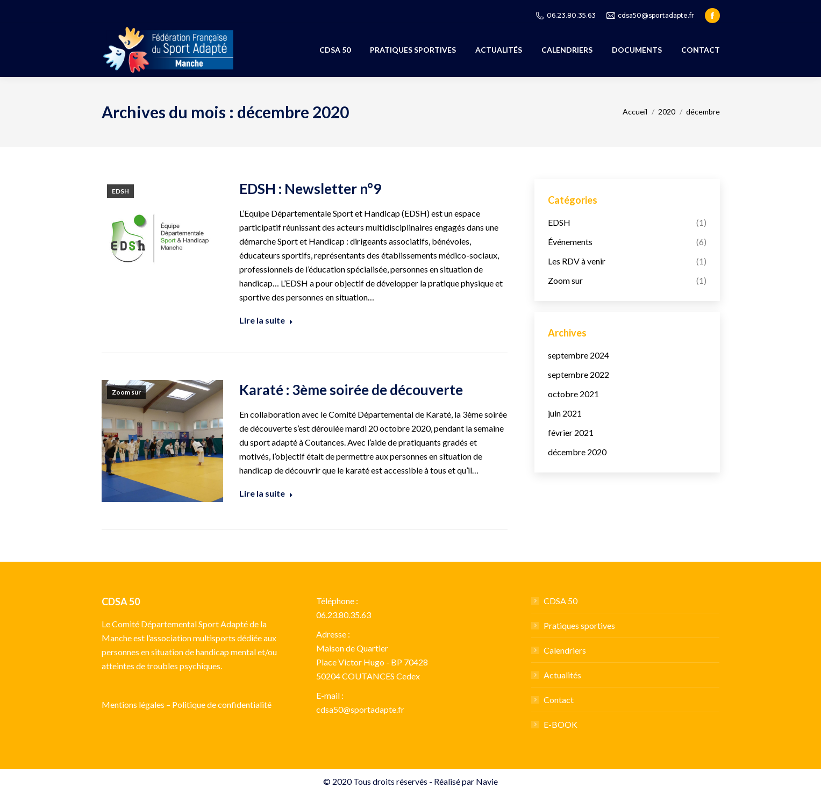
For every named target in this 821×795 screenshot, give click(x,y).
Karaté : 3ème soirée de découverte (351, 389)
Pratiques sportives (579, 625)
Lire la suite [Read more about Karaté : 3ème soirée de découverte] (266, 493)
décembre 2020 (577, 452)
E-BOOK (560, 724)
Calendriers (565, 650)
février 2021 (571, 432)
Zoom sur (126, 392)
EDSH (120, 191)
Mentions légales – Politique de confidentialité (187, 704)
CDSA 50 (560, 601)
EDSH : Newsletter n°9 (310, 188)
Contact (559, 699)
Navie (487, 781)
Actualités (562, 675)
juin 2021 (565, 413)
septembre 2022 (578, 374)
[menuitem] (335, 49)
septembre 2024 (578, 355)
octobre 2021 (573, 394)
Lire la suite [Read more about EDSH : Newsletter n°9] (266, 320)
